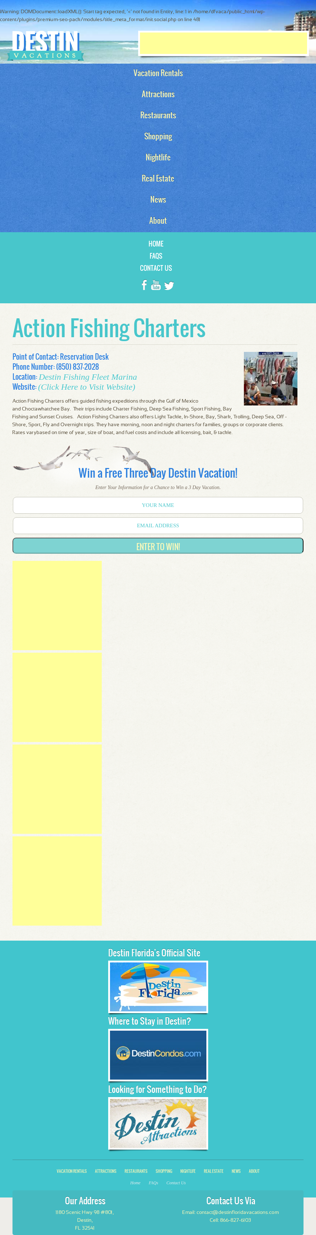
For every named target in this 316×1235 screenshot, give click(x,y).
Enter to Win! (158, 547)
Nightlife (188, 1171)
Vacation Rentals (72, 1171)
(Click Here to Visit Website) (86, 387)
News (236, 1171)
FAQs (156, 256)
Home (156, 244)
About (254, 1171)
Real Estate (214, 1171)
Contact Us (156, 268)
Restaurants (136, 1171)
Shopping (164, 1171)
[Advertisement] (223, 43)
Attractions (105, 1171)
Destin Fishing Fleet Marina (88, 377)
